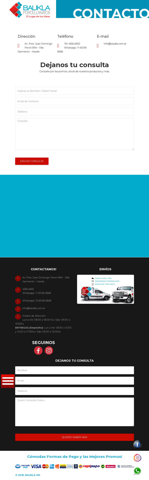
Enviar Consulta (32, 161)
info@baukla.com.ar (115, 43)
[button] (137, 444)
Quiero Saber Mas (74, 437)
